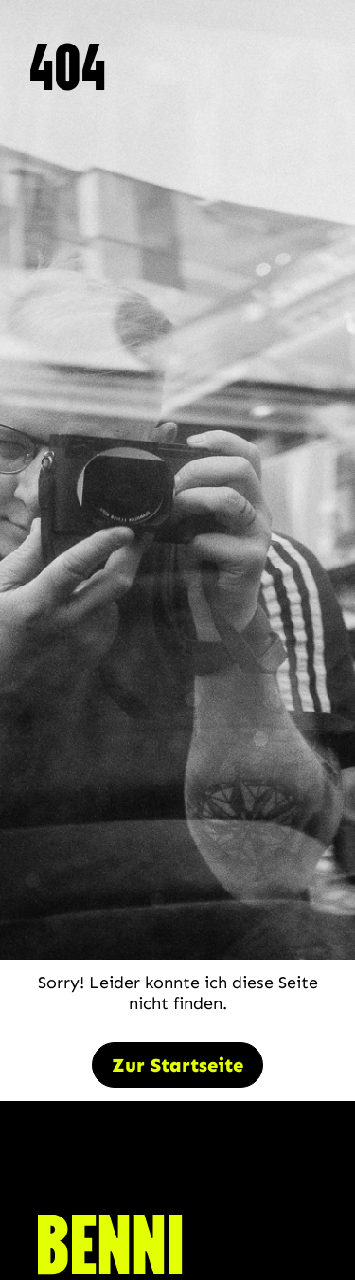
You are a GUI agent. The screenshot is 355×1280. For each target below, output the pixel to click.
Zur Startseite (177, 1065)
